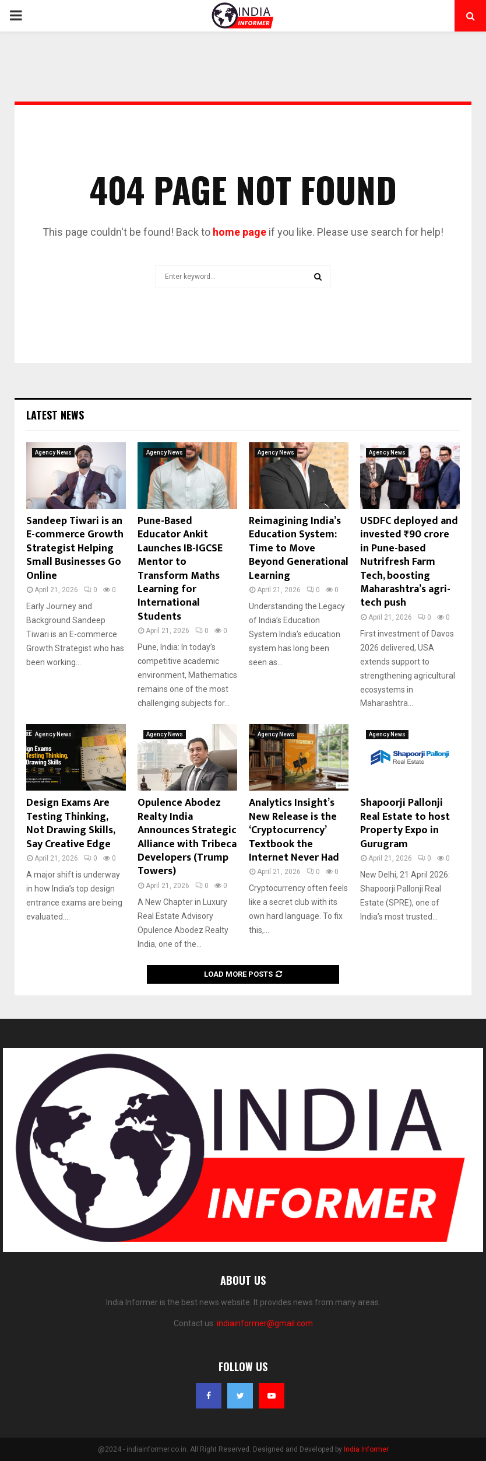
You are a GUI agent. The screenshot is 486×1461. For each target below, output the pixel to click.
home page (239, 232)
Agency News (53, 452)
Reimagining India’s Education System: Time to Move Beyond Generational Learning (298, 548)
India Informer (366, 1449)
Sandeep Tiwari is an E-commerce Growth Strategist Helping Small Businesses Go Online (75, 548)
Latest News (55, 414)
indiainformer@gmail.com (265, 1323)
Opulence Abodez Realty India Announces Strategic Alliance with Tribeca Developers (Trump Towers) (187, 837)
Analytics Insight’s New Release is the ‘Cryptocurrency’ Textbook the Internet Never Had (294, 830)
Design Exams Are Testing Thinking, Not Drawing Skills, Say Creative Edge (70, 823)
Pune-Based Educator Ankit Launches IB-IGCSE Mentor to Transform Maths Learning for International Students (180, 568)
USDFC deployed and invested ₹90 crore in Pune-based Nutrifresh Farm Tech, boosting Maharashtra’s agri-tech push (409, 561)
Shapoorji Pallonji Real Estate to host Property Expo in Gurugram (405, 823)
